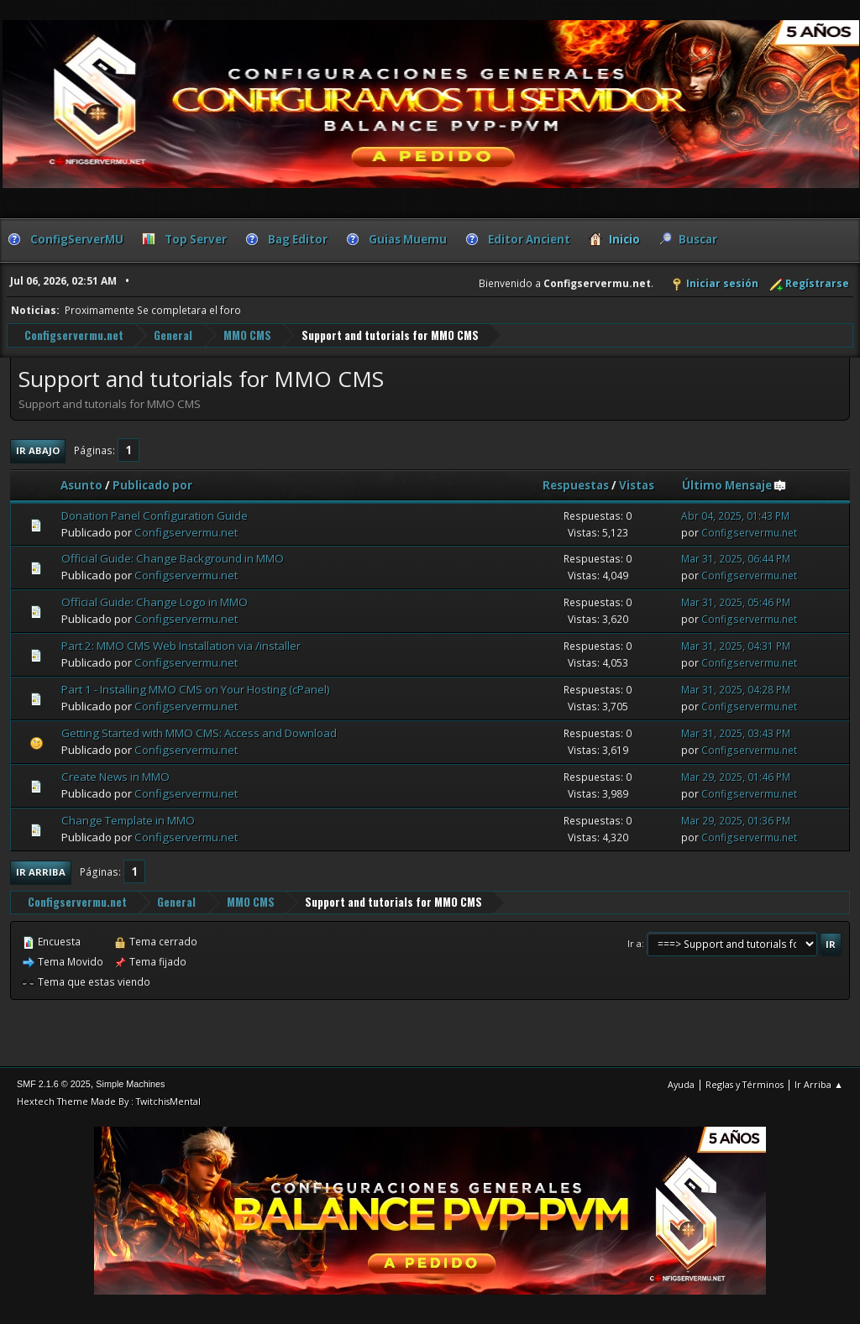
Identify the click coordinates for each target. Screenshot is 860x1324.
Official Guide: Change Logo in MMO (154, 602)
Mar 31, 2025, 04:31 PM (735, 645)
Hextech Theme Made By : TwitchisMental (109, 1100)
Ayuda (681, 1083)
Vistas (636, 484)
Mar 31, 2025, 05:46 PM (735, 602)
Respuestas (576, 484)
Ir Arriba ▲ (818, 1083)
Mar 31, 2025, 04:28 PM (735, 689)
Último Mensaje (734, 484)
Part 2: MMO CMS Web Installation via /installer (181, 644)
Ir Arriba (41, 871)
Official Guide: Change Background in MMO (172, 558)
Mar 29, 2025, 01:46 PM (735, 776)
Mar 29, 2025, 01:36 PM (735, 820)
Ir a (634, 942)
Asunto (81, 484)
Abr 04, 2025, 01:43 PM (735, 515)
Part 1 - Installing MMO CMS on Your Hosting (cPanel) (195, 688)
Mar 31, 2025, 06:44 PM (735, 559)
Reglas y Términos (744, 1083)
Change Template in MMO (128, 819)
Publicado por (152, 484)
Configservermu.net (186, 531)
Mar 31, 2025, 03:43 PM (735, 732)
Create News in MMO (115, 775)
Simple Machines (130, 1083)
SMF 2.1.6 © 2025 (54, 1083)
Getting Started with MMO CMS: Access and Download (199, 732)
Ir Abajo (38, 449)
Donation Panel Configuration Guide (154, 514)
